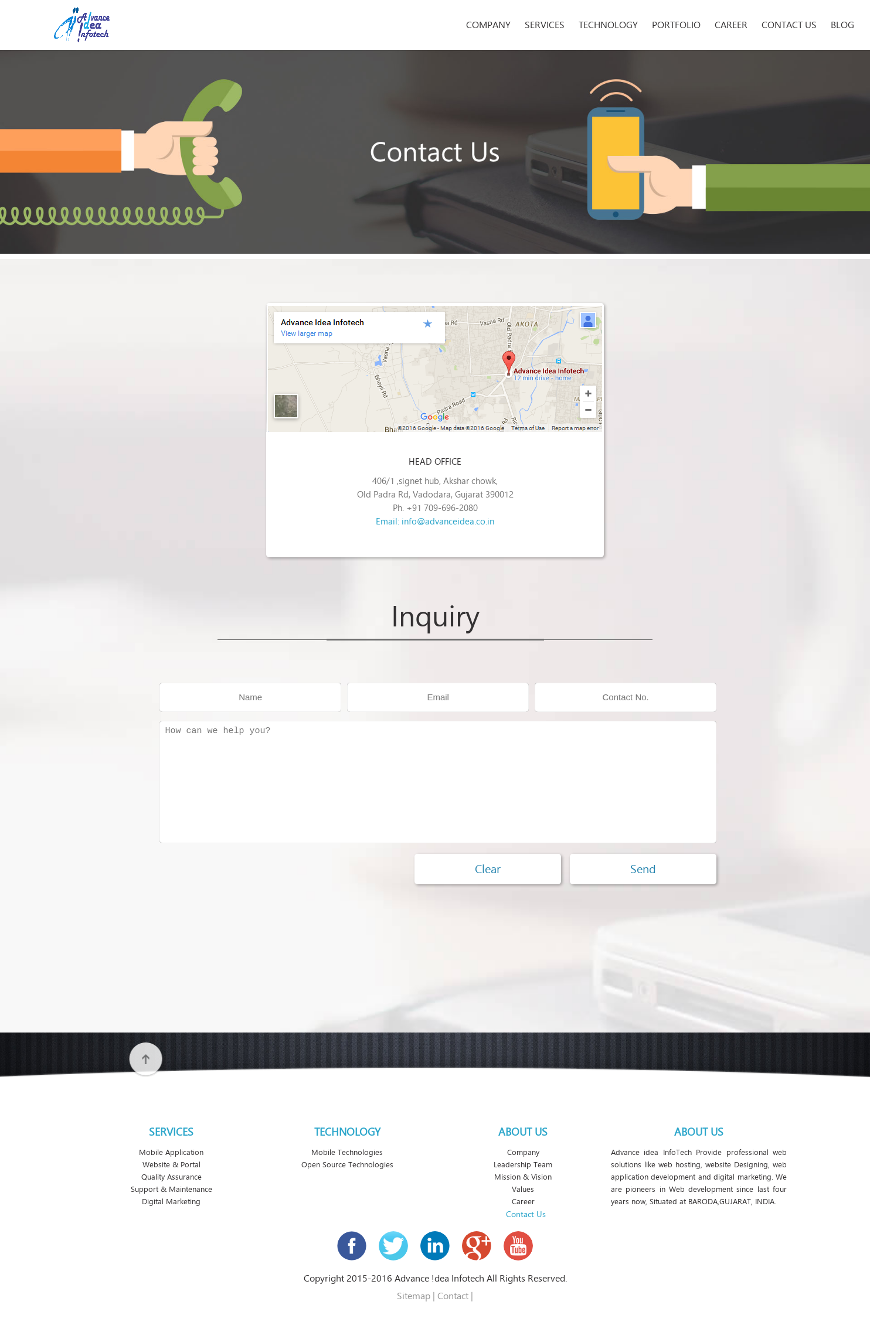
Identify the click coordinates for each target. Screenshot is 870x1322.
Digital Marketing (171, 1201)
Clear (488, 869)
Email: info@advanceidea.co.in (435, 521)
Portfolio (676, 24)
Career (731, 24)
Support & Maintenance (171, 1189)
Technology (608, 24)
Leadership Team (523, 1165)
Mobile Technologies (347, 1152)
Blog (842, 24)
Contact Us (789, 24)
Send (643, 869)
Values (523, 1189)
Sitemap (413, 1295)
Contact (452, 1295)
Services (545, 24)
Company (488, 24)
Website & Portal (171, 1165)
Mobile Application (171, 1152)
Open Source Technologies (347, 1165)
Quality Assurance (171, 1177)
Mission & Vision (523, 1177)
